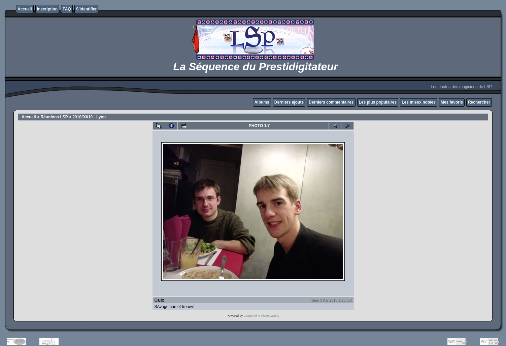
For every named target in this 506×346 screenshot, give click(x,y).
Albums (262, 102)
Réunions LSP (54, 117)
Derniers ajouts (289, 102)
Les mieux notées (419, 102)
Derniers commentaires (331, 102)
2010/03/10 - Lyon (89, 117)
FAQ (67, 9)
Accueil (25, 9)
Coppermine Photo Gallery (261, 315)
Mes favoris (452, 102)
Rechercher (479, 102)
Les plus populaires (378, 102)
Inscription (47, 9)
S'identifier (86, 9)
